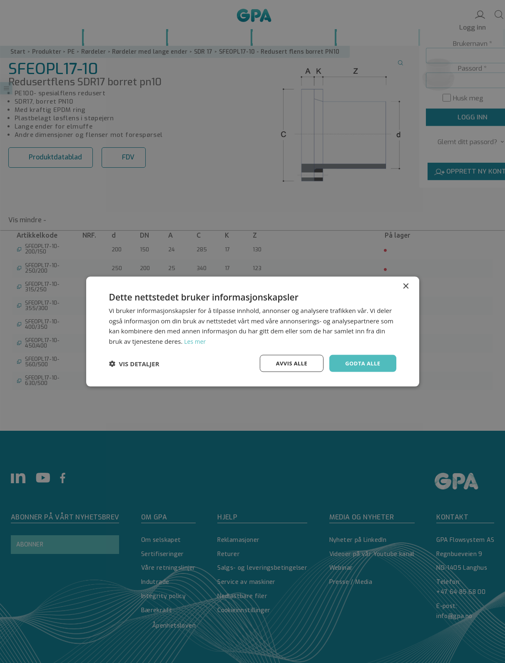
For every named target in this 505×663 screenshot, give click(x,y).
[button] (134, 363)
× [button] (406, 285)
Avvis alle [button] (288, 363)
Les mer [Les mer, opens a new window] (195, 340)
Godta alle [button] (361, 363)
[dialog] (252, 331)
